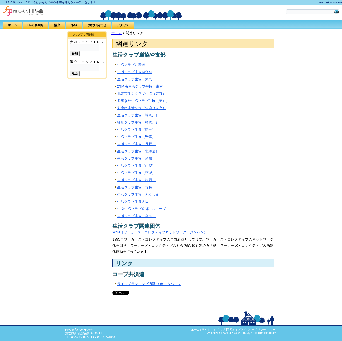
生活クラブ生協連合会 (134, 72)
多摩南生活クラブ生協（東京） (141, 108)
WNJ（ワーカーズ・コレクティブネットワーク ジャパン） (159, 232)
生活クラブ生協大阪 (133, 201)
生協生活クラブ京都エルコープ (141, 209)
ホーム (12, 25)
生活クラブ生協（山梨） (136, 165)
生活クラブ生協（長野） (136, 144)
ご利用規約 (228, 329)
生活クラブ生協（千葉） (136, 137)
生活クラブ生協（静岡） (136, 180)
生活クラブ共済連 (131, 65)
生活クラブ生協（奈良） (136, 216)
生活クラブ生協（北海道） (138, 151)
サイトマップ (210, 329)
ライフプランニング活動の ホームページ (149, 284)
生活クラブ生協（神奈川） (138, 115)
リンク (272, 329)
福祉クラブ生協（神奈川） (138, 122)
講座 (57, 25)
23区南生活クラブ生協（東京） (141, 86)
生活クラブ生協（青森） (136, 187)
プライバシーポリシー (252, 329)
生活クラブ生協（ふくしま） (139, 194)
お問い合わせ (97, 25)
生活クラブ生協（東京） (136, 79)
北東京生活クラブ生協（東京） (141, 93)
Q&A (74, 25)
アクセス (123, 25)
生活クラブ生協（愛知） (136, 158)
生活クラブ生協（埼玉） (136, 129)
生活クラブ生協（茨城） (136, 173)
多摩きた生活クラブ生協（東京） (143, 101)
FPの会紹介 (35, 25)
